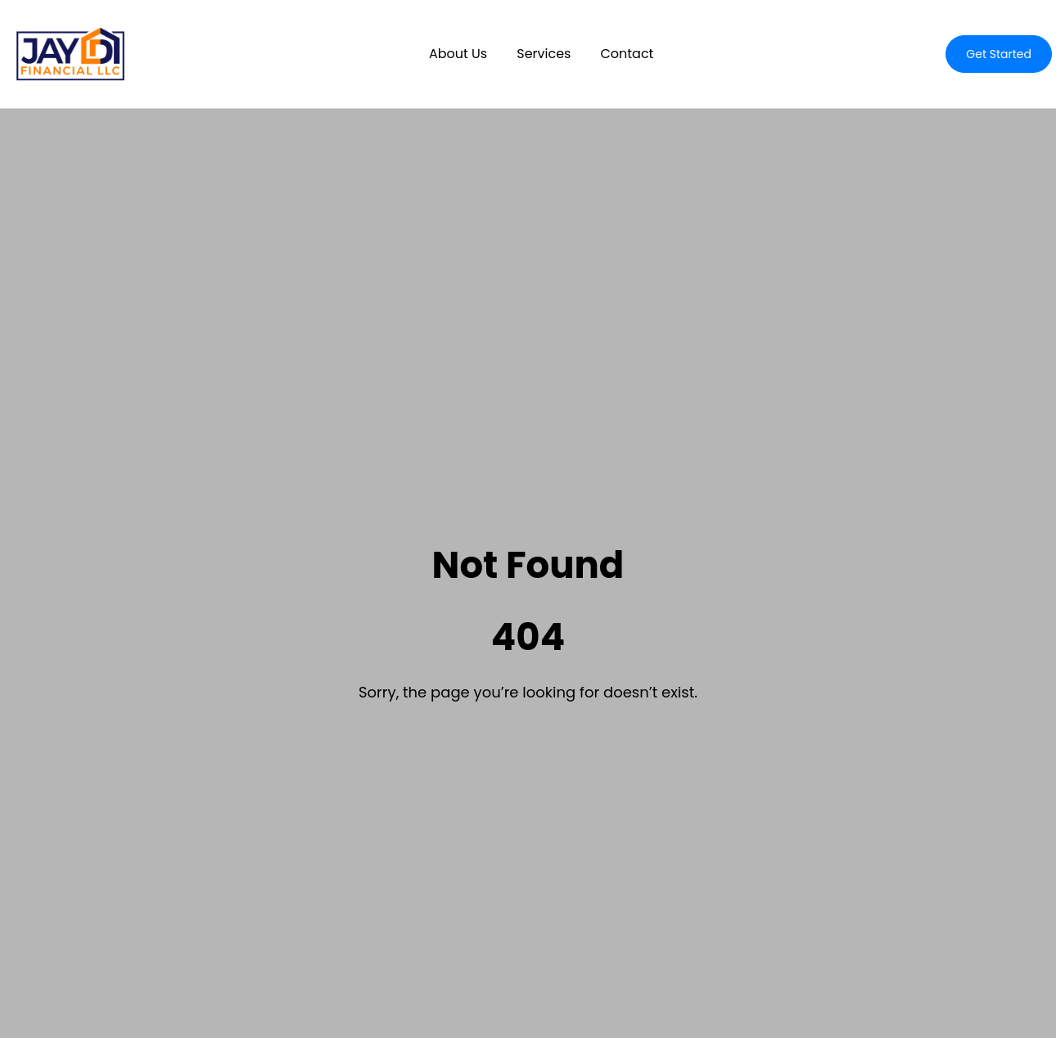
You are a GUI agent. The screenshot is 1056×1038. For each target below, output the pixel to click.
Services (544, 53)
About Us (458, 53)
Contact (626, 53)
